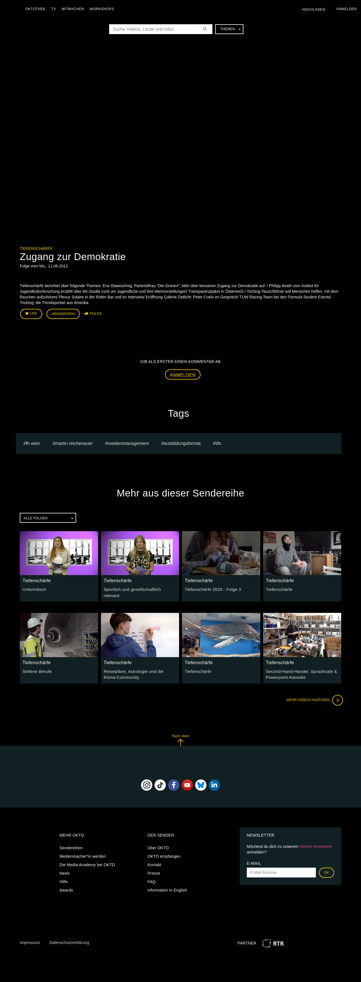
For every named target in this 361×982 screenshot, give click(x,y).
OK (326, 867)
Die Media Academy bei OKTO (87, 859)
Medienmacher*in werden (83, 851)
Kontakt (154, 859)
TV (55, 9)
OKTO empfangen (164, 851)
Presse (154, 868)
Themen (230, 29)
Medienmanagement (128, 442)
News (65, 868)
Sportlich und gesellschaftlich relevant (138, 588)
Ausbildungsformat (182, 442)
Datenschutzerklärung (69, 937)
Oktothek (37, 9)
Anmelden (183, 373)
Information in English (167, 885)
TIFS (218, 442)
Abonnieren (63, 313)
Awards (66, 885)
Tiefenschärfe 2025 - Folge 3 (211, 588)
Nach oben (180, 734)
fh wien (33, 442)
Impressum (30, 937)
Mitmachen (74, 9)
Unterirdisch (34, 588)
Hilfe (64, 876)
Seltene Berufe (36, 666)
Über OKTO (158, 842)
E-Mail (254, 858)
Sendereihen (71, 842)
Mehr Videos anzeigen (313, 695)
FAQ (152, 876)
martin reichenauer (74, 442)
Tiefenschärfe (36, 248)
